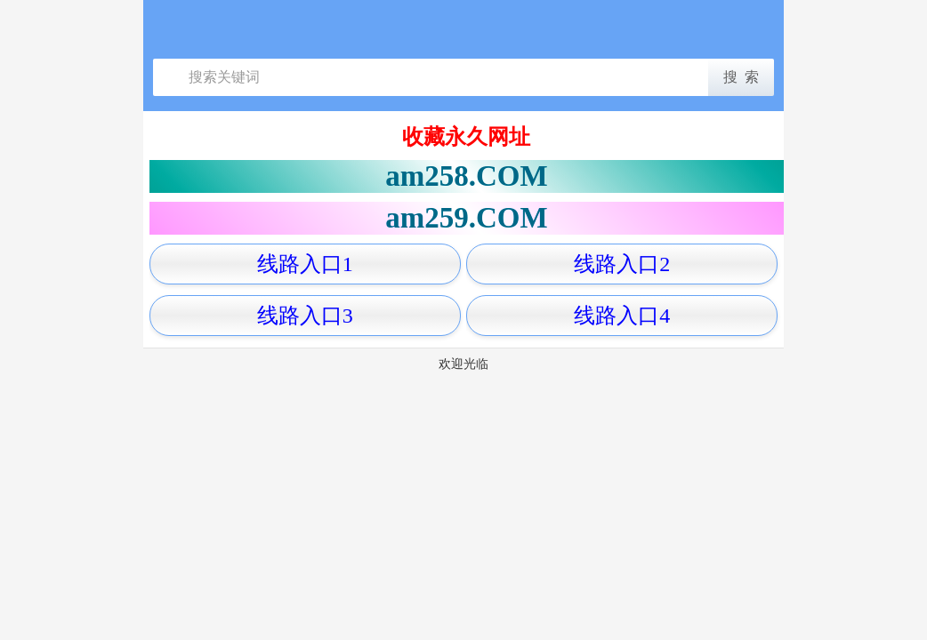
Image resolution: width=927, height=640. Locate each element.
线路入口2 (622, 264)
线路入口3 (305, 315)
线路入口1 (305, 264)
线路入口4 (622, 315)
